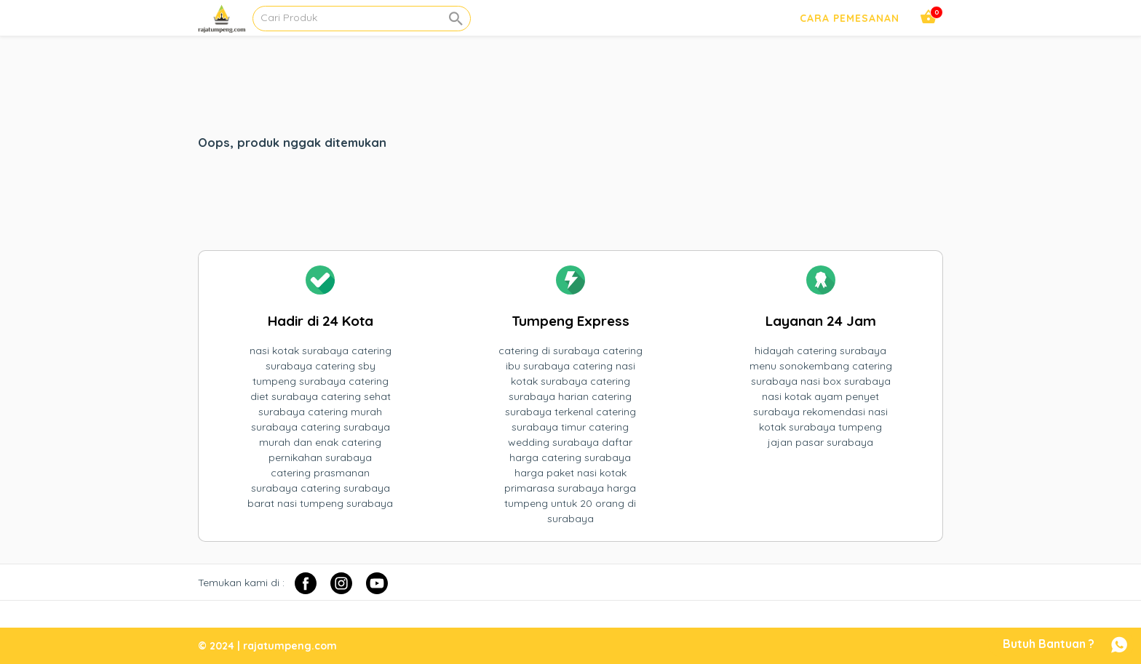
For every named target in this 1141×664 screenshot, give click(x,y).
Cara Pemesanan (849, 18)
